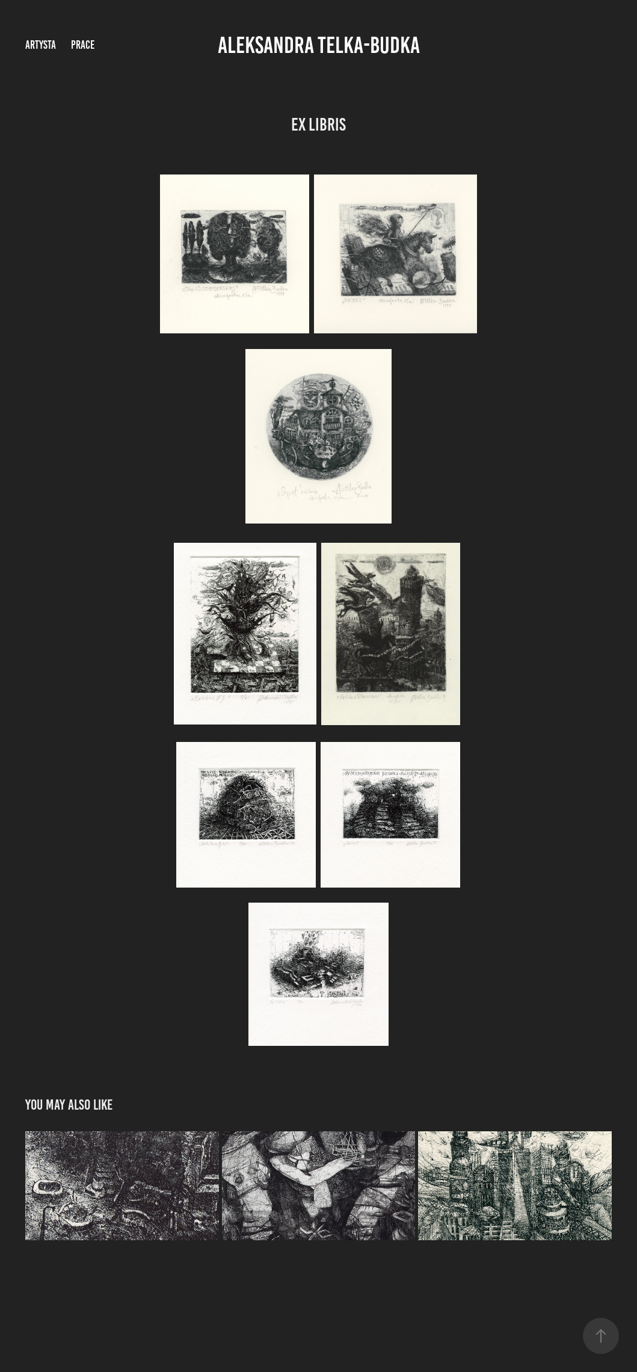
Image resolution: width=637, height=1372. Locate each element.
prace (82, 45)
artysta (40, 45)
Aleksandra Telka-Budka (319, 45)
